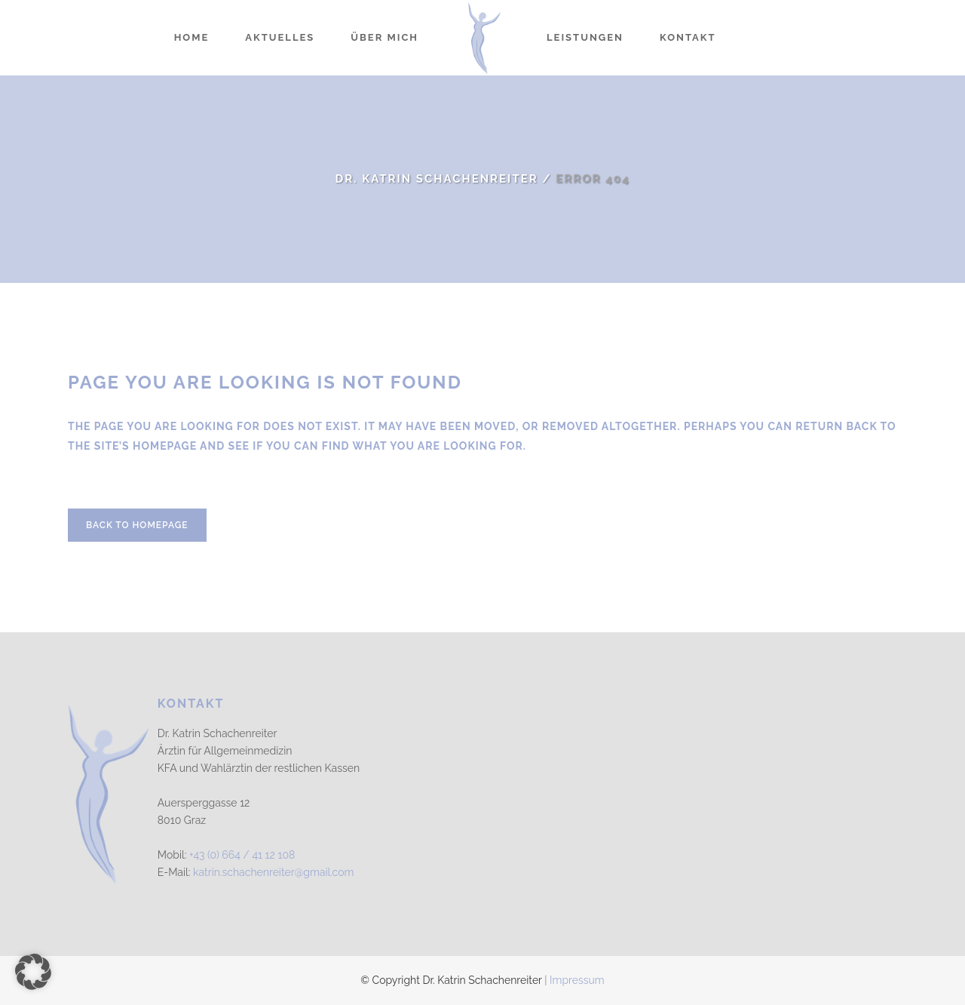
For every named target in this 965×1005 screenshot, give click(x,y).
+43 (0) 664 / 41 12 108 (242, 855)
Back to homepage (137, 525)
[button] (33, 972)
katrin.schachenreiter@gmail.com (273, 872)
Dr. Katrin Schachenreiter (436, 179)
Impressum (577, 980)
